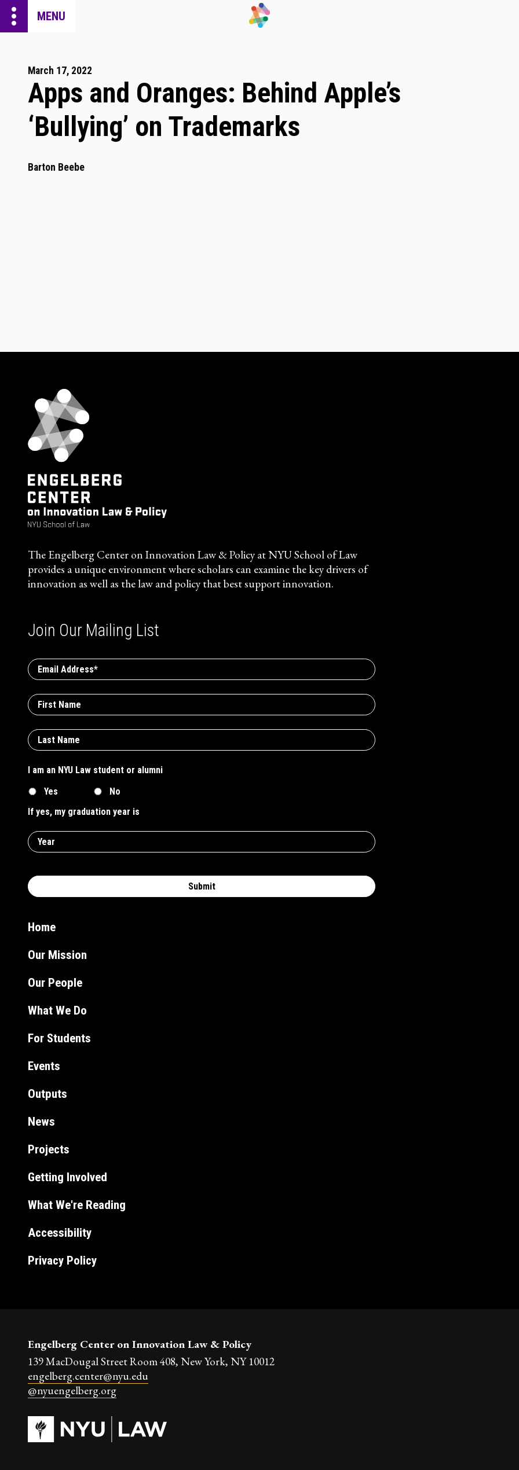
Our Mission (57, 955)
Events (44, 1066)
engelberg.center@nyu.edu (88, 1376)
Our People (55, 983)
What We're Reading (77, 1205)
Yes (51, 791)
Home (42, 927)
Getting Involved (67, 1177)
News (41, 1122)
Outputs (47, 1094)
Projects (49, 1149)
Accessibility (60, 1233)
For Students (59, 1038)
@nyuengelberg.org (72, 1390)
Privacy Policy (62, 1260)
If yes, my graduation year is (84, 811)
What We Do (57, 1010)
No (114, 791)
